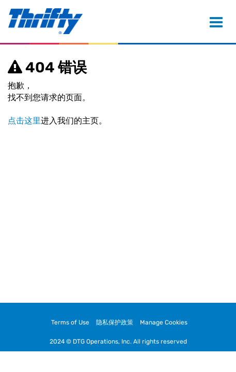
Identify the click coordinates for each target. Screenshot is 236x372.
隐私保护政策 (114, 322)
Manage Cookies (163, 322)
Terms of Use (70, 322)
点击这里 (24, 121)
